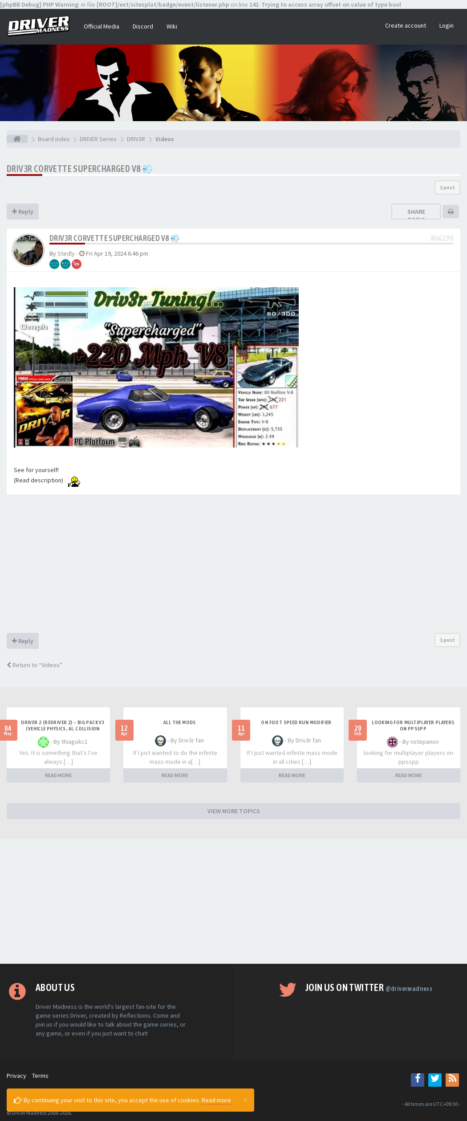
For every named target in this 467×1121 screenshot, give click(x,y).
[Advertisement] (233, 566)
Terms (40, 1076)
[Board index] (17, 139)
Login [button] (446, 25)
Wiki (171, 26)
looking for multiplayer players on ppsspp (413, 725)
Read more (216, 1100)
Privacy (16, 1076)
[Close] (245, 1099)
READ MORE (58, 775)
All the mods (179, 722)
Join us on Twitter (368, 987)
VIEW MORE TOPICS (233, 811)
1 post (447, 187)
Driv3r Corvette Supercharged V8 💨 (80, 168)
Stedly (66, 253)
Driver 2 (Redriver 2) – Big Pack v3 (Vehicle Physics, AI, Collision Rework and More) (63, 728)
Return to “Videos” (34, 665)
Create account (405, 25)
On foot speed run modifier (296, 722)
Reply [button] (22, 212)
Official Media (101, 26)
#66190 (442, 238)
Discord (143, 26)
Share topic (416, 216)
